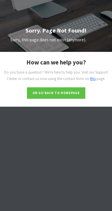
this (93, 78)
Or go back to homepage (56, 93)
